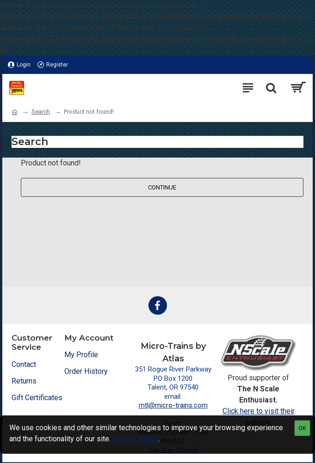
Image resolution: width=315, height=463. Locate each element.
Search (40, 111)
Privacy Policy (135, 438)
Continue (162, 187)
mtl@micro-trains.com (173, 405)
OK (302, 428)
